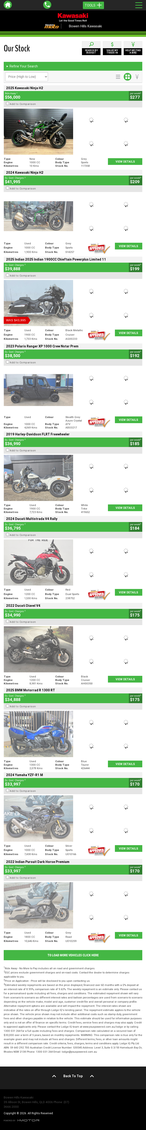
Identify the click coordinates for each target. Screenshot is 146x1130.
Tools (93, 5)
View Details (125, 161)
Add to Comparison (23, 104)
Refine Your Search (22, 66)
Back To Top (73, 1076)
